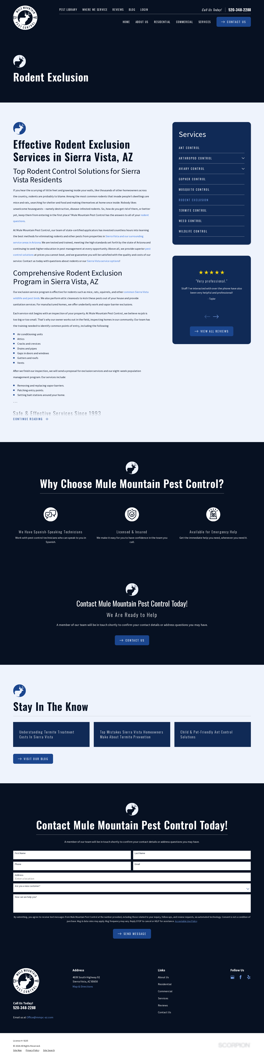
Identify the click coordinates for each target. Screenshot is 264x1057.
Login (144, 9)
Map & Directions (83, 986)
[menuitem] (212, 148)
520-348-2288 (239, 9)
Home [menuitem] (126, 22)
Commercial (165, 991)
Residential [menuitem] (162, 22)
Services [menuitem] (205, 22)
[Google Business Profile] (232, 977)
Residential (165, 984)
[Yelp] (249, 977)
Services (163, 998)
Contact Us (164, 1012)
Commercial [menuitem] (184, 22)
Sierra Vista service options (103, 261)
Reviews (118, 9)
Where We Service (95, 9)
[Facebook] (240, 977)
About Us (163, 977)
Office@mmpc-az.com (40, 1017)
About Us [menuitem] (142, 22)
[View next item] (216, 316)
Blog (132, 9)
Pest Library (68, 9)
